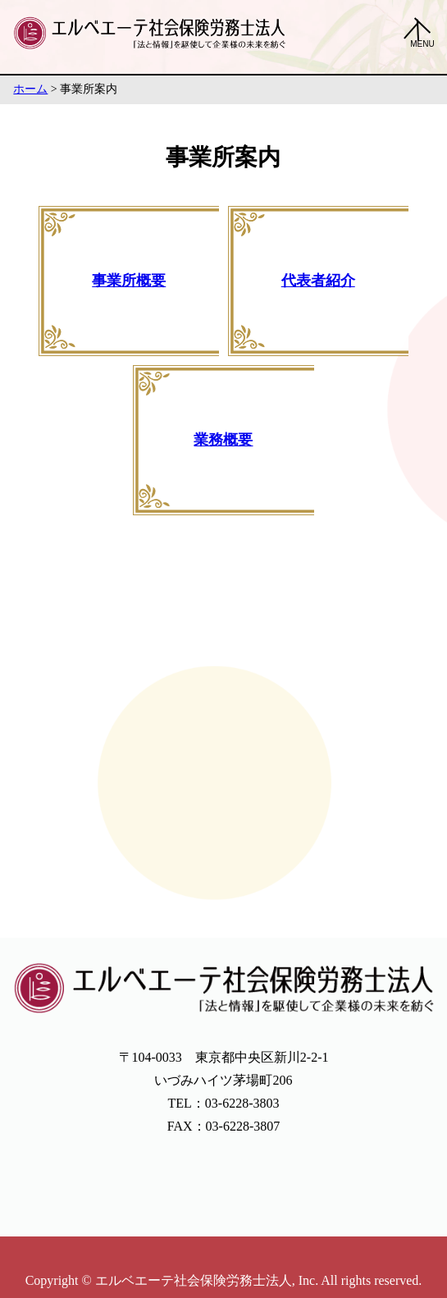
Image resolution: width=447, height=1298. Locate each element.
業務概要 (223, 440)
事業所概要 (129, 280)
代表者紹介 (318, 280)
